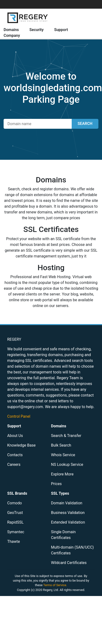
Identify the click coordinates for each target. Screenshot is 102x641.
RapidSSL (15, 522)
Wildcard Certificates (69, 562)
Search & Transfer (66, 435)
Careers (13, 464)
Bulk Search (61, 445)
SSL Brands (17, 493)
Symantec (15, 532)
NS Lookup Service (67, 464)
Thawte (13, 541)
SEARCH (85, 123)
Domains (11, 29)
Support (61, 29)
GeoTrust (15, 512)
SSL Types (60, 493)
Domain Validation (66, 503)
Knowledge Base (21, 445)
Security (36, 29)
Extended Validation (68, 522)
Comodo (14, 503)
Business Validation (68, 512)
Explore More (62, 474)
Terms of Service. (55, 585)
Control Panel (18, 416)
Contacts (15, 455)
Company (12, 35)
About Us (15, 435)
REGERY (14, 339)
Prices (56, 483)
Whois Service (63, 455)
